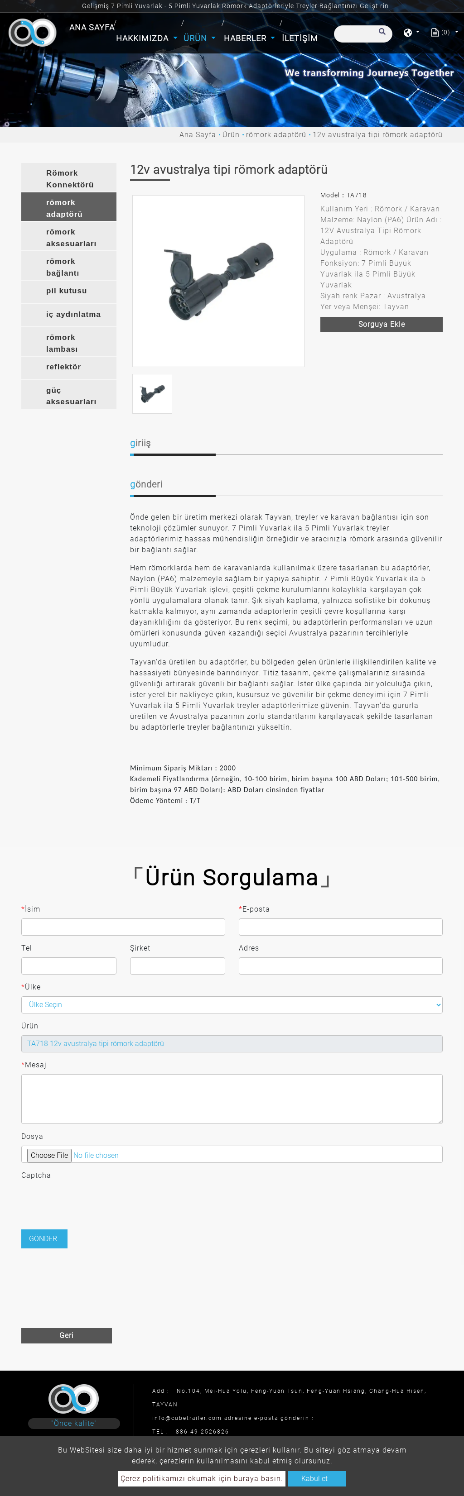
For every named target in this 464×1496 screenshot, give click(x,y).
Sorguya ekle (381, 324)
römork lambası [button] (62, 343)
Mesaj (34, 1065)
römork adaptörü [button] (64, 208)
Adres (249, 948)
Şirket (140, 948)
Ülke (31, 987)
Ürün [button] (196, 38)
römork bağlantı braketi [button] (62, 268)
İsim (30, 909)
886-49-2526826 (202, 1432)
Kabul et (314, 1478)
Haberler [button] (246, 38)
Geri (66, 1335)
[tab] (68, 177)
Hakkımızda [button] (143, 38)
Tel (26, 948)
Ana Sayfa (93, 26)
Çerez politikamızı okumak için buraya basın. (202, 1478)
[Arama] (363, 34)
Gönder (43, 1238)
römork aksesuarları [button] (71, 238)
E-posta (254, 909)
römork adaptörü (276, 134)
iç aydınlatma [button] (73, 314)
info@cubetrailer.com (187, 1418)
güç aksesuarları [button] (71, 396)
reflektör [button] (63, 367)
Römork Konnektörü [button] (70, 179)
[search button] (381, 36)
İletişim (300, 38)
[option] (218, 281)
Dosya (32, 1136)
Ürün (231, 134)
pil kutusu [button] (66, 291)
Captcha (36, 1175)
